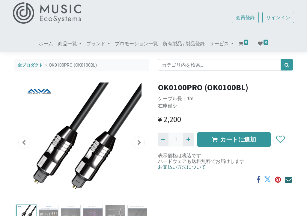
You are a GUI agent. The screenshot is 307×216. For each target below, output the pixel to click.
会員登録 (244, 17)
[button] (24, 142)
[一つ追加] (188, 139)
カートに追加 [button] (234, 139)
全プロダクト (30, 65)
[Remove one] (163, 139)
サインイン (277, 17)
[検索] (287, 64)
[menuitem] (45, 44)
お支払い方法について (182, 167)
